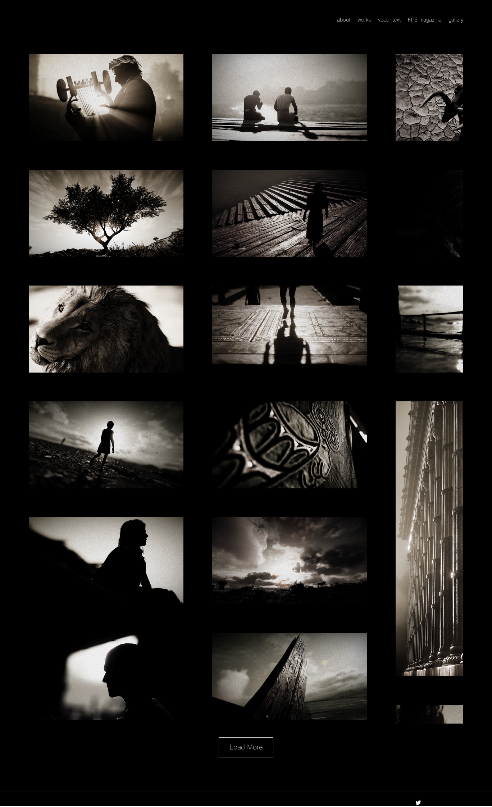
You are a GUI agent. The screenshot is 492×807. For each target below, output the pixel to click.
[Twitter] (418, 802)
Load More (246, 747)
